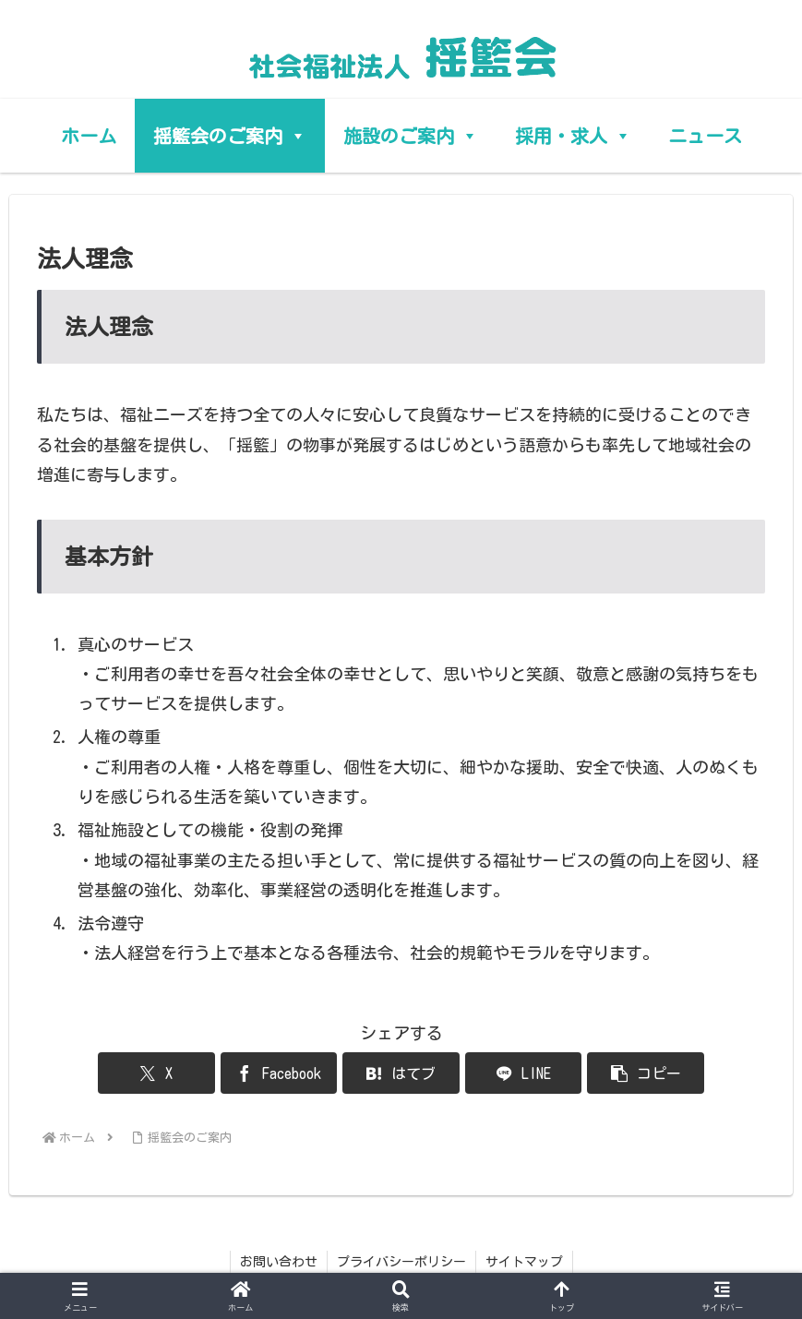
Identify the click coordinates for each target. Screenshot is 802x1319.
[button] (645, 1073)
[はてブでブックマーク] (400, 1073)
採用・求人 (573, 135)
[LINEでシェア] (523, 1073)
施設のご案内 (410, 135)
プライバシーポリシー (401, 1261)
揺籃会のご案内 (229, 135)
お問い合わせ (278, 1261)
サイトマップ (524, 1261)
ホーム (88, 135)
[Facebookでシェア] (279, 1073)
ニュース (705, 135)
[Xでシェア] (156, 1073)
